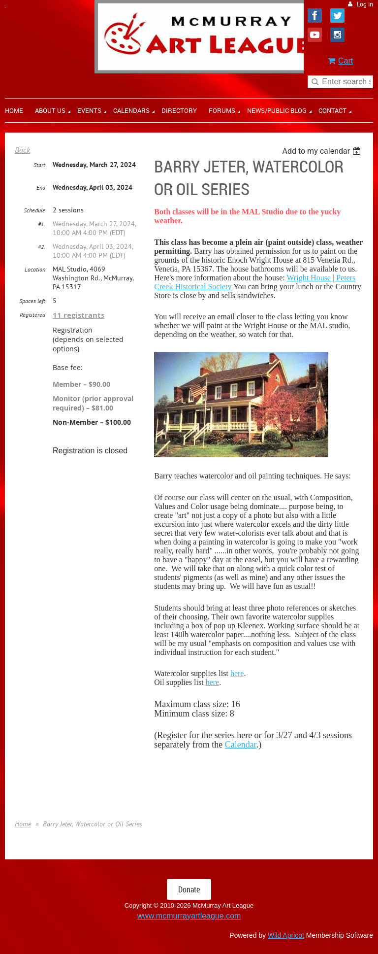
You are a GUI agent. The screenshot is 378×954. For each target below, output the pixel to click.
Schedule (34, 210)
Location (35, 269)
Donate (189, 889)
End (40, 187)
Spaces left (32, 301)
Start (39, 165)
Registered (32, 314)
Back (22, 150)
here (237, 673)
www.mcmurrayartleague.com (189, 916)
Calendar (240, 745)
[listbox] (322, 151)
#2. (41, 246)
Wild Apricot (286, 935)
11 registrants (78, 315)
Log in (365, 4)
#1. (41, 224)
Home (23, 823)
